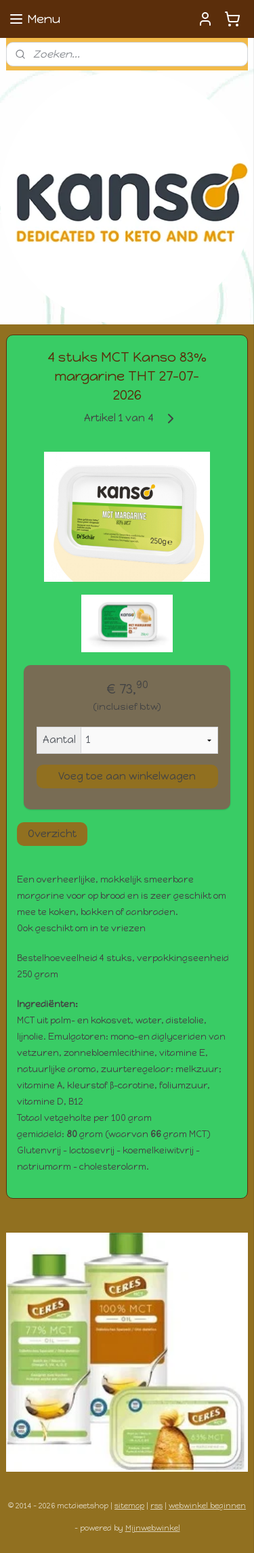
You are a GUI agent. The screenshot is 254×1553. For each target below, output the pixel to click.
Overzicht (52, 834)
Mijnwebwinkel (152, 1528)
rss (156, 1506)
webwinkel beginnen (207, 1506)
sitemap (129, 1506)
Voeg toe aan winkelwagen (127, 776)
